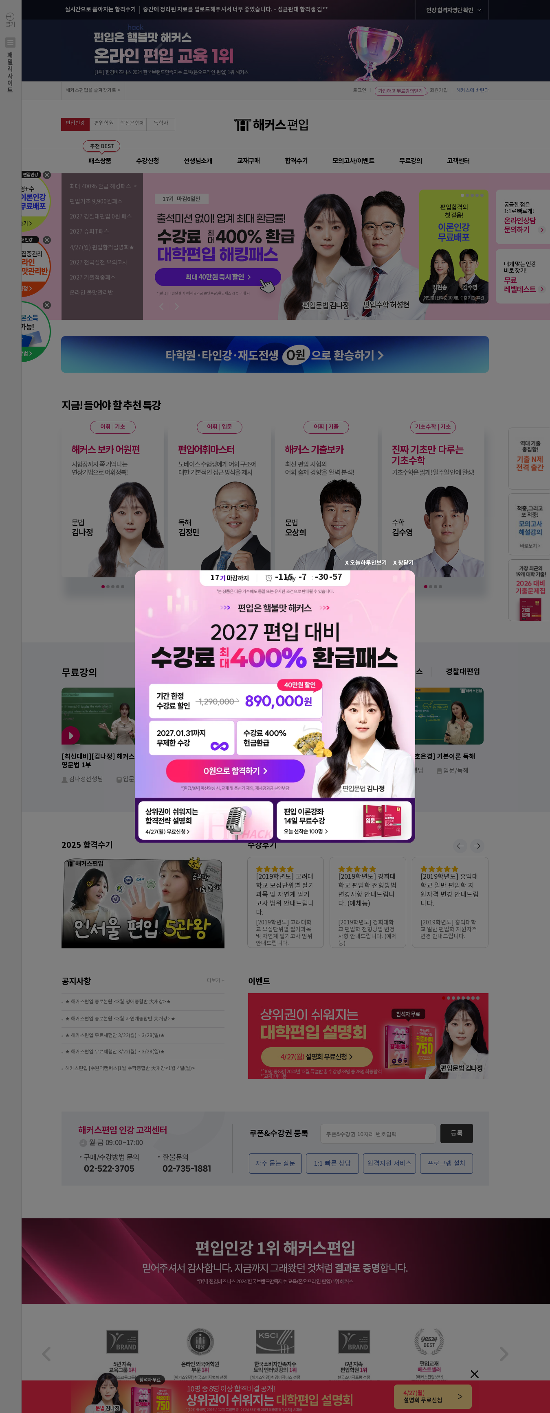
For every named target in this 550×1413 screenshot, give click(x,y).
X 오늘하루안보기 (366, 562)
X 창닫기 (403, 562)
